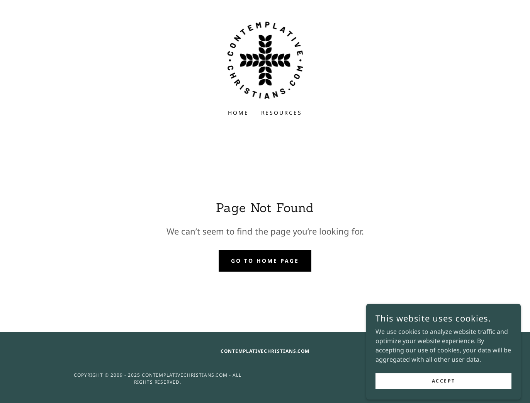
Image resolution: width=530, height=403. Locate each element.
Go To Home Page (265, 260)
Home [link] (238, 112)
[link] (265, 59)
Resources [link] (281, 112)
